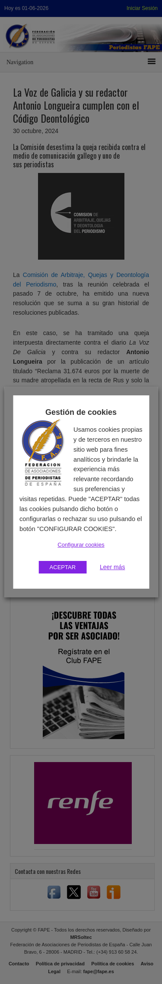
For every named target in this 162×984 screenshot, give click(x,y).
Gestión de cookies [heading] (81, 412)
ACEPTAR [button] (63, 567)
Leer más (112, 567)
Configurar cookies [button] (80, 544)
